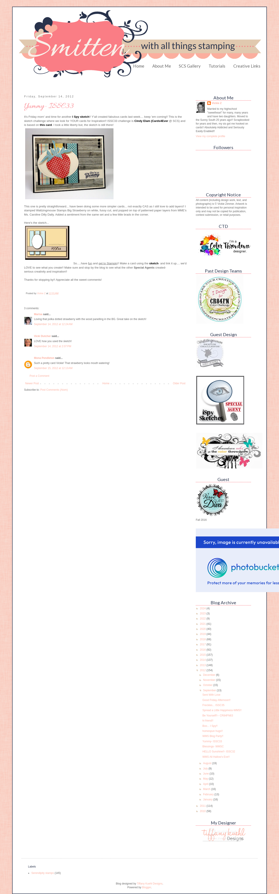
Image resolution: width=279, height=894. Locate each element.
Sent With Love (211, 694)
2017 (203, 644)
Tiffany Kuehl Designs (149, 883)
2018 (203, 639)
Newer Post (32, 383)
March (207, 789)
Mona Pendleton (44, 358)
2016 (203, 649)
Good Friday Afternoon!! (216, 700)
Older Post (179, 383)
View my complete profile (210, 136)
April (206, 784)
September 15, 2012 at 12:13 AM (53, 368)
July (206, 768)
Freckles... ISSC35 (213, 705)
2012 (203, 670)
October (208, 685)
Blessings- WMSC (213, 746)
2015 (203, 654)
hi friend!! (207, 720)
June (206, 773)
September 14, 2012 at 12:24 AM (53, 324)
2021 (203, 623)
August (207, 763)
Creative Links (246, 65)
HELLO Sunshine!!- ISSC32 (218, 751)
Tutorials (217, 65)
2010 (203, 811)
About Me (161, 65)
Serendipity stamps (42, 873)
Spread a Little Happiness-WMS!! (221, 710)
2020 (203, 629)
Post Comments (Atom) (54, 389)
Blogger (146, 887)
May (206, 778)
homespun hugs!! (212, 731)
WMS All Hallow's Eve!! (216, 756)
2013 (203, 665)
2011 (203, 805)
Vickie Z (217, 103)
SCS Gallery (190, 65)
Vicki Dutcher (42, 336)
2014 (203, 659)
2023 (203, 613)
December (209, 674)
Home (138, 65)
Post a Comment (39, 375)
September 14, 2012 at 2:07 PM (52, 346)
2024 (203, 608)
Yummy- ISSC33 (212, 741)
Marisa (38, 314)
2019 (203, 634)
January (208, 799)
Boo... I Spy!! (210, 725)
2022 (203, 618)
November (209, 680)
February (208, 794)
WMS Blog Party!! (212, 736)
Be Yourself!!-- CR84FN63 (217, 715)
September (210, 690)
